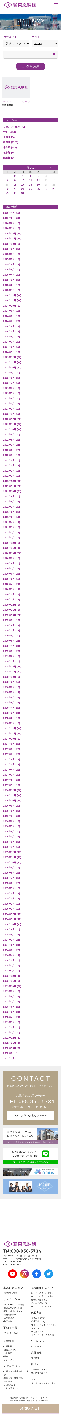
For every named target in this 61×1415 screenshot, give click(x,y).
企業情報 (9, 1341)
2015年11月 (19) (12, 857)
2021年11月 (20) (12, 486)
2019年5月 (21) (11, 640)
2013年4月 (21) (11, 1017)
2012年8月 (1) (11, 1053)
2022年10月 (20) (12, 429)
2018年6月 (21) (11, 697)
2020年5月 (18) (11, 579)
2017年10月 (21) (12, 738)
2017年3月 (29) (11, 774)
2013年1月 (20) (11, 1032)
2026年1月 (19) (11, 228)
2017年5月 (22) (11, 764)
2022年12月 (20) (12, 419)
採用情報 (36, 1352)
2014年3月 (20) (11, 960)
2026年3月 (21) (11, 218)
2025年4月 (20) (11, 274)
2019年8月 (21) (11, 625)
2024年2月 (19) (11, 347)
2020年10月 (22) (12, 553)
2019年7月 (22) (11, 630)
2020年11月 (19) (12, 548)
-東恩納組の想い (10, 1293)
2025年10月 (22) (12, 244)
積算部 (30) (9, 152)
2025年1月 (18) (11, 290)
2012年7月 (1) (11, 1058)
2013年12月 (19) (12, 976)
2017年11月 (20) (12, 733)
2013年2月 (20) (11, 1027)
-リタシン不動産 (10, 1333)
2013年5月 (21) (11, 1012)
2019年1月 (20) (11, 661)
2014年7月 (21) (11, 939)
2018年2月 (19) (11, 718)
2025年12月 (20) (12, 233)
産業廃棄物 (8, 105)
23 (15, 189)
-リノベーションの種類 (14, 1304)
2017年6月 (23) (11, 759)
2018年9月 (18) (11, 682)
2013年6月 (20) (11, 1007)
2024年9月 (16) (11, 310)
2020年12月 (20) (12, 543)
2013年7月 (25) (11, 1001)
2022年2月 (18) (11, 470)
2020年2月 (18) (11, 594)
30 (15, 193)
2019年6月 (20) (11, 635)
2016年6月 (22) (11, 821)
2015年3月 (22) (11, 898)
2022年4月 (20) (11, 460)
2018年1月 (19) (11, 723)
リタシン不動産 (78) (14, 127)
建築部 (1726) (10, 142)
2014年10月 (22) (12, 924)
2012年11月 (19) (12, 1043)
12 (38, 180)
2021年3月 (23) (11, 527)
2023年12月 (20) (12, 357)
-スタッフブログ (38, 1379)
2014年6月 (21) (11, 945)
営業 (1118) (9, 132)
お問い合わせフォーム (30, 1115)
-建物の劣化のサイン (12, 1311)
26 (38, 189)
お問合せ (36, 1364)
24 (22, 189)
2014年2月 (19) (11, 965)
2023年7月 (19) (11, 383)
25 (30, 189)
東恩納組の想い (13, 1287)
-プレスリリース (10, 1388)
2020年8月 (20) (11, 563)
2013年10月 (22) (12, 986)
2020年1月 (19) (11, 599)
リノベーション (13, 1299)
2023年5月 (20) (11, 393)
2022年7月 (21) (11, 445)
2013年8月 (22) (11, 996)
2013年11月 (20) (12, 981)
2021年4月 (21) (11, 522)
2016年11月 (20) (12, 795)
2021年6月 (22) (11, 512)
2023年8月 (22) (11, 378)
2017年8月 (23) (11, 749)
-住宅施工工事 (37, 1331)
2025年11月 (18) (12, 238)
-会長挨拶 (7, 1346)
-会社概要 (7, 1353)
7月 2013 (30, 167)
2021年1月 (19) (11, 537)
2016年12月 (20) (12, 790)
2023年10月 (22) (12, 367)
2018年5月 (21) (11, 702)
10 (22, 180)
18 (30, 184)
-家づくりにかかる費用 (41, 1306)
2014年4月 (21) (11, 955)
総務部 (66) (9, 157)
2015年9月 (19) (11, 867)
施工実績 (36, 1312)
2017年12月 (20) (12, 728)
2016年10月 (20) (12, 800)
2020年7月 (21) (11, 568)
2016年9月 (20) (11, 805)
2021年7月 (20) (11, 506)
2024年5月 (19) (11, 331)
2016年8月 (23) (11, 811)
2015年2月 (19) (11, 903)
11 (30, 180)
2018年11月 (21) (12, 671)
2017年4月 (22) (11, 769)
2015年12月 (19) (12, 852)
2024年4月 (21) (11, 336)
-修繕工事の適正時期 (12, 1308)
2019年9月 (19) (11, 620)
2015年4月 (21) (11, 893)
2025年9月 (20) (11, 249)
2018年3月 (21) (11, 713)
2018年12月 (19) (12, 666)
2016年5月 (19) (11, 826)
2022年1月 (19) (11, 475)
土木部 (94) (9, 137)
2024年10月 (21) (12, 305)
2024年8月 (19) (11, 316)
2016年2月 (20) (11, 842)
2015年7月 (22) (11, 878)
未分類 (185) (10, 147)
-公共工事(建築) (38, 1318)
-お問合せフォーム (39, 1369)
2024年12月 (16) (12, 295)
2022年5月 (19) (11, 455)
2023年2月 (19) (11, 409)
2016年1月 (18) (11, 847)
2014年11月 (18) (12, 919)
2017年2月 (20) (11, 780)
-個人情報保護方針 (39, 1373)
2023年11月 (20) (12, 362)
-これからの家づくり (40, 1303)
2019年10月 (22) (12, 615)
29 (7, 193)
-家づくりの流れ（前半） (42, 1293)
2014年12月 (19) (12, 914)
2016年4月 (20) (11, 831)
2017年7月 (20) (11, 754)
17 (22, 184)
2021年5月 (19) (11, 517)
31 (22, 193)
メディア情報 (11, 1366)
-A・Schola (36, 1346)
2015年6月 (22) (11, 883)
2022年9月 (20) (11, 434)
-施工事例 (7, 1321)
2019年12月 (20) (12, 604)
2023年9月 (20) (11, 372)
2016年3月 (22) (11, 836)
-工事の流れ (8, 1318)
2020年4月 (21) (11, 584)
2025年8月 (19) (11, 254)
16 (15, 184)
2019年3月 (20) (11, 651)
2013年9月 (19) (11, 991)
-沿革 (5, 1356)
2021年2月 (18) (11, 532)
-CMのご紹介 (9, 1385)
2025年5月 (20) (11, 269)
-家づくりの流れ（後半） (42, 1296)
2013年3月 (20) (11, 1022)
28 (53, 189)
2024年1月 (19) (11, 352)
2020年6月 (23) (11, 573)
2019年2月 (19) (11, 656)
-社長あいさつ (9, 1350)
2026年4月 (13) (11, 213)
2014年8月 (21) (11, 934)
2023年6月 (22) (11, 388)
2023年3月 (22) (11, 403)
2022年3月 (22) (11, 465)
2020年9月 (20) (11, 558)
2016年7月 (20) (11, 816)
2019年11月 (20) (12, 609)
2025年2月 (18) (11, 285)
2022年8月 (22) (11, 439)
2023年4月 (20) (11, 398)
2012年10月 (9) (11, 1048)
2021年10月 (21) (12, 491)
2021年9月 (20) (11, 496)
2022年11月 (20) (12, 424)
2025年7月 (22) (11, 259)
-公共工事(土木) (38, 1321)
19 (38, 184)
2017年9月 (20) (11, 744)
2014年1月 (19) (11, 970)
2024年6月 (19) (11, 326)
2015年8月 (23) (11, 872)
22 (7, 189)
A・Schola (37, 1341)
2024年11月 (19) (12, 300)
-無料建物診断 (9, 1315)
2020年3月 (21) (11, 589)
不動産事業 (10, 1327)
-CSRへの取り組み (12, 1360)
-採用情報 (35, 1358)
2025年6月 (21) (11, 264)
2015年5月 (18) (11, 888)
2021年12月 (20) (12, 481)
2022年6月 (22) (11, 450)
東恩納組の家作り (42, 1287)
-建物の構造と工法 (39, 1300)
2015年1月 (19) (11, 908)
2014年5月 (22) (11, 950)
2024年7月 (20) (11, 321)
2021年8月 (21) (11, 501)
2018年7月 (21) (11, 692)
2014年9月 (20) (11, 929)
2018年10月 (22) (12, 677)
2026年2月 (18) (11, 223)
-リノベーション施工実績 (42, 1335)
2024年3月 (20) (11, 341)
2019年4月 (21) (11, 646)
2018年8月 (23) (11, 687)
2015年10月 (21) (12, 862)
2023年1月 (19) (11, 414)
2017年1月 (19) (11, 785)
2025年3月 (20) (11, 280)
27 (46, 189)
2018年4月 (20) (11, 708)
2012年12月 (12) (12, 1037)
